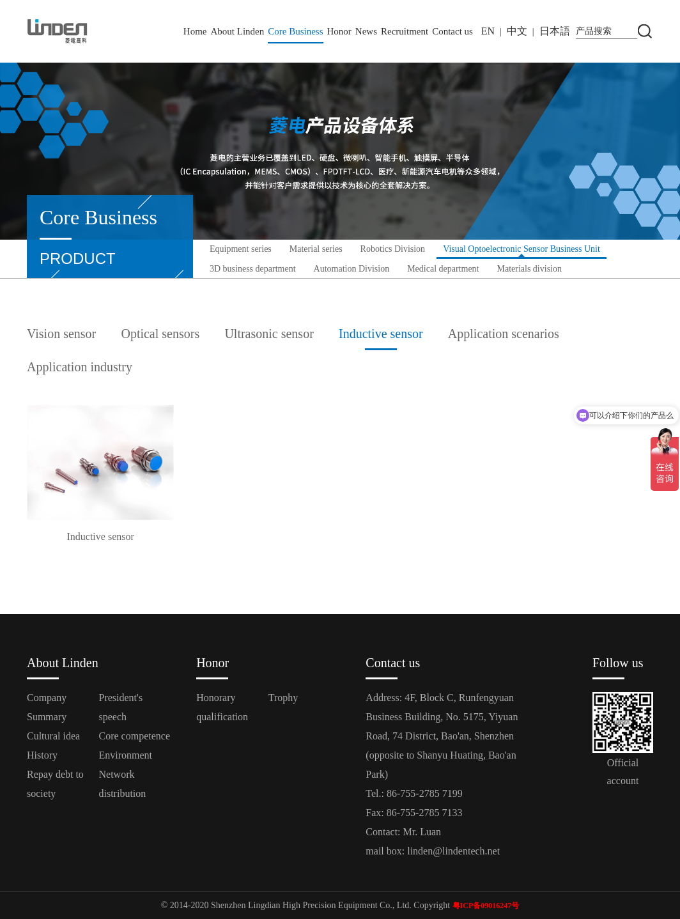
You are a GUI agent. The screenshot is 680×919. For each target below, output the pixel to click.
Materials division (529, 269)
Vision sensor (61, 334)
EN (488, 31)
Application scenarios (503, 334)
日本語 (554, 31)
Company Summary (46, 707)
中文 (517, 31)
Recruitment (404, 31)
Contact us (452, 31)
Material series (316, 249)
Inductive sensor (381, 334)
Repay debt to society (55, 784)
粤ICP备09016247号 (486, 905)
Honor (339, 31)
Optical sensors (160, 334)
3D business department (253, 269)
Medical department (443, 269)
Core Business (295, 31)
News (366, 31)
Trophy (283, 697)
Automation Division (352, 269)
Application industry (79, 367)
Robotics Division (393, 249)
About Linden (238, 31)
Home (195, 31)
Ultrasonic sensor (268, 334)
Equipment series (241, 249)
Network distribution (122, 784)
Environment (126, 755)
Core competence (135, 735)
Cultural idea (53, 735)
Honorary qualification (222, 707)
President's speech (121, 707)
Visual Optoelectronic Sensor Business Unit (521, 249)
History (42, 755)
